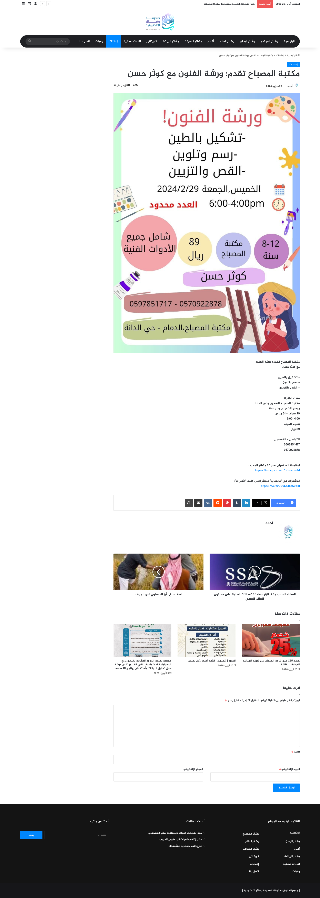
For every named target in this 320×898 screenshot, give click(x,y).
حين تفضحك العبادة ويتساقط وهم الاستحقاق (229, 4)
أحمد (289, 86)
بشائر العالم (227, 41)
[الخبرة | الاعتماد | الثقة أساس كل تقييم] (207, 640)
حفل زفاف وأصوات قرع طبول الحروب (180, 839)
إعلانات (113, 41)
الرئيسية (289, 41)
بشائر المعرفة (193, 41)
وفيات (99, 41)
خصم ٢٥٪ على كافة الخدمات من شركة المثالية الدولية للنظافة (271, 662)
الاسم (295, 752)
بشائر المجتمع (269, 41)
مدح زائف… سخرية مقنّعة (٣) (185, 846)
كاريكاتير (152, 41)
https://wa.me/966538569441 (280, 486)
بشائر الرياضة (170, 41)
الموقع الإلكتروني (193, 769)
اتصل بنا (84, 41)
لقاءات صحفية (132, 41)
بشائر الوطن (247, 41)
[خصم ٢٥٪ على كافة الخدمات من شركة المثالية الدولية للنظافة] (271, 640)
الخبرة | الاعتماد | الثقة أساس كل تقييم (212, 660)
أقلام (211, 41)
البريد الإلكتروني (289, 769)
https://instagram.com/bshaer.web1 (277, 470)
